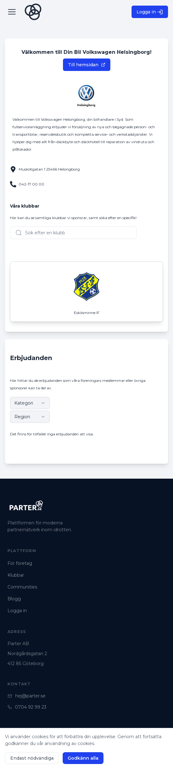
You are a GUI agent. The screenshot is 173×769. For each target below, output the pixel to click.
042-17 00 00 (31, 184)
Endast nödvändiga (32, 758)
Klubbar (15, 575)
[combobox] (30, 403)
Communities (22, 587)
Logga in (150, 12)
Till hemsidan (86, 65)
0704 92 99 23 (26, 707)
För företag (19, 563)
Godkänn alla (83, 758)
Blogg (14, 599)
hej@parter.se (26, 696)
